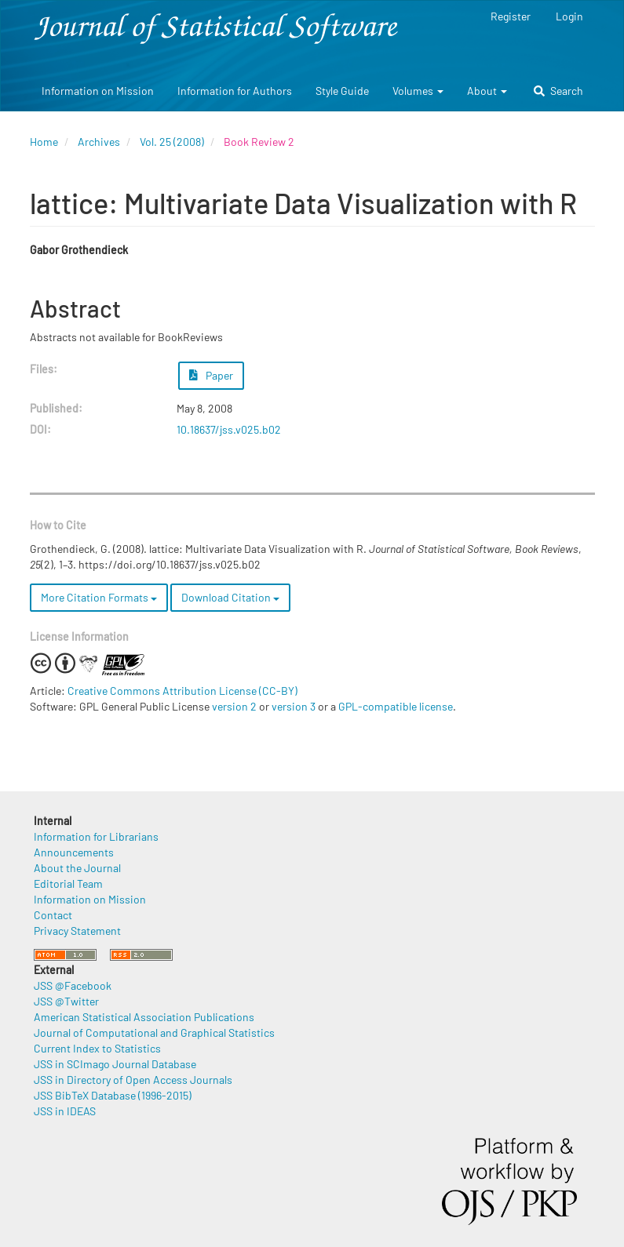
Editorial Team (68, 883)
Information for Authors (234, 90)
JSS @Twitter (66, 1001)
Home (44, 141)
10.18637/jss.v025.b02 (229, 429)
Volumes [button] (417, 90)
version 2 (234, 706)
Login (569, 16)
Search (558, 90)
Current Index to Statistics (97, 1048)
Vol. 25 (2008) (172, 141)
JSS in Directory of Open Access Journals (133, 1079)
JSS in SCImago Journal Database (115, 1064)
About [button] (487, 90)
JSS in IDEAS (65, 1111)
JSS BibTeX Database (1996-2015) (113, 1095)
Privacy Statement (77, 930)
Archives (99, 141)
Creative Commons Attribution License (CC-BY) (182, 690)
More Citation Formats (99, 597)
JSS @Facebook (72, 985)
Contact (53, 915)
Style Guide (342, 90)
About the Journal (77, 867)
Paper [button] (211, 375)
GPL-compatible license (395, 706)
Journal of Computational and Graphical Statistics (154, 1032)
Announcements (74, 852)
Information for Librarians (96, 836)
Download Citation (230, 597)
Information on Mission (98, 90)
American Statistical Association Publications (144, 1016)
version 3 (294, 706)
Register (511, 16)
